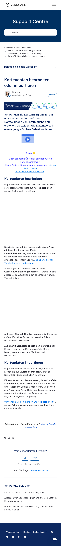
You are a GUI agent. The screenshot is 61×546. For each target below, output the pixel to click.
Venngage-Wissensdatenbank (17, 48)
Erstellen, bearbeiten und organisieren (24, 50)
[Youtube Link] (25, 537)
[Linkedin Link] (13, 537)
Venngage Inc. (12, 532)
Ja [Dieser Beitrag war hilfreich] (25, 457)
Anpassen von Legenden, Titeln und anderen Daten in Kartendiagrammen (30, 499)
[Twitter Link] (7, 537)
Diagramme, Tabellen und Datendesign (25, 53)
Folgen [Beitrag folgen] (52, 95)
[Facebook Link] (52, 532)
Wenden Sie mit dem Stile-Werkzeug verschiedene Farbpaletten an (28, 508)
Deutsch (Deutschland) (35, 532)
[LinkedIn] (13, 438)
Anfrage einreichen (40, 470)
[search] (30, 32)
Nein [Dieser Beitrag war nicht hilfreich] (35, 457)
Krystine (16, 92)
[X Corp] (9, 438)
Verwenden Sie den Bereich (29, 401)
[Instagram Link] (19, 537)
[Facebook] (5, 438)
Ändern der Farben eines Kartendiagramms (25, 492)
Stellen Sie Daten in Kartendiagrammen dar (26, 56)
